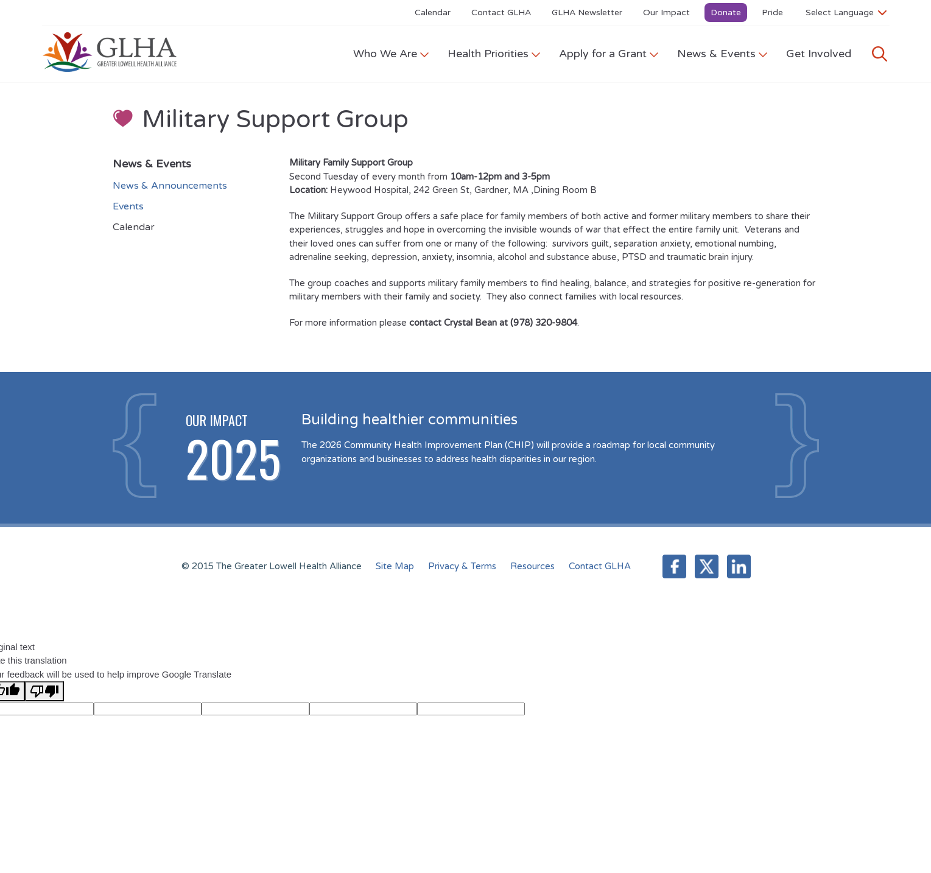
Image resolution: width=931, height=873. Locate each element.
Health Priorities (494, 53)
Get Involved (818, 53)
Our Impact (666, 12)
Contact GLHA (501, 12)
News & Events (722, 53)
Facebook (674, 566)
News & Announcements (170, 186)
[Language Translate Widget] (846, 12)
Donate (726, 12)
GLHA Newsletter (587, 12)
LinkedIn (739, 566)
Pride (772, 12)
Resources (532, 566)
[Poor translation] (44, 691)
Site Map (395, 566)
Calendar (433, 12)
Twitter (706, 566)
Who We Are (391, 53)
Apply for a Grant (609, 53)
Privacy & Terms (462, 566)
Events (128, 206)
